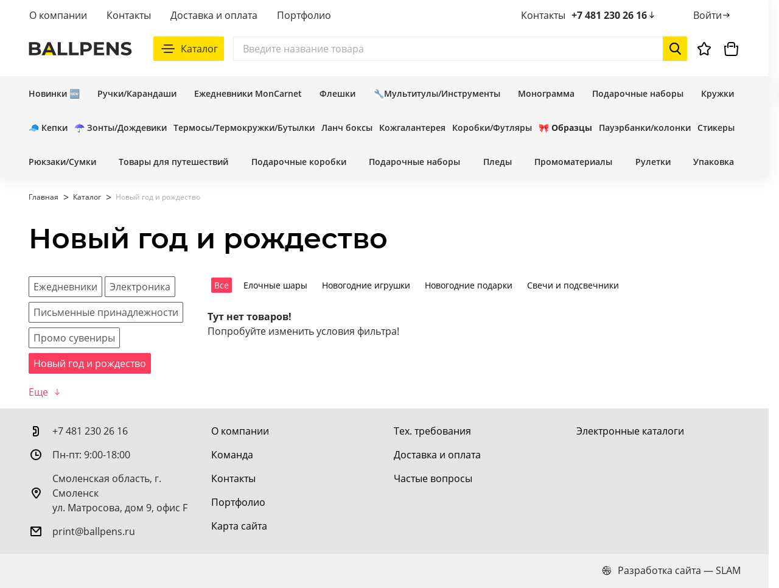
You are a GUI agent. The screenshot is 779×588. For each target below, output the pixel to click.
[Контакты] (233, 478)
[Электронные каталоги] (630, 431)
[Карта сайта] (239, 526)
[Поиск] (460, 49)
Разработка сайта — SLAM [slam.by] (671, 570)
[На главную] (80, 48)
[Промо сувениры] (74, 338)
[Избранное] (704, 48)
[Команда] (232, 454)
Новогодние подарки (468, 285)
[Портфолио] (238, 502)
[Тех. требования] (432, 431)
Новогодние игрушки (366, 285)
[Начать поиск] (675, 49)
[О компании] (240, 431)
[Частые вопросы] (433, 478)
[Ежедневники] (65, 286)
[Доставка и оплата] (437, 454)
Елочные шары (275, 285)
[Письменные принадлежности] (105, 312)
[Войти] (712, 15)
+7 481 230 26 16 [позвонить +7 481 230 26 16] (614, 15)
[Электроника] (140, 286)
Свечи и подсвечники (573, 285)
